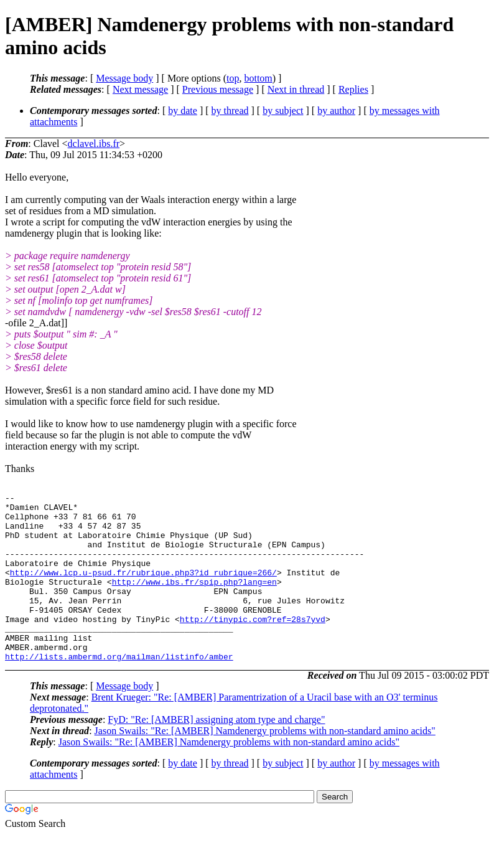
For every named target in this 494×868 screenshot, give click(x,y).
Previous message (217, 89)
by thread (230, 110)
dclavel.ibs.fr (94, 143)
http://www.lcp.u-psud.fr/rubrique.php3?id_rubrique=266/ (143, 589)
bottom (258, 78)
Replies (353, 89)
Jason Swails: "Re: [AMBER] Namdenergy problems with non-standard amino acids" (265, 764)
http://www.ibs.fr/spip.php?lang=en (194, 600)
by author (336, 110)
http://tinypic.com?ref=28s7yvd (252, 645)
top (232, 78)
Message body (124, 78)
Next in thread (296, 89)
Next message (140, 89)
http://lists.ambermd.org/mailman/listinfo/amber (119, 690)
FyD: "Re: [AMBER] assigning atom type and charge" (216, 753)
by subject (283, 110)
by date (182, 110)
